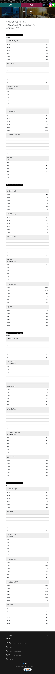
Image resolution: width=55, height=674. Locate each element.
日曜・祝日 (16, 184)
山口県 (19, 655)
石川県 (11, 647)
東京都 (15, 643)
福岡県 (7, 659)
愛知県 (11, 651)
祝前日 (21, 184)
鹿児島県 (11, 659)
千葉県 (11, 643)
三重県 (19, 651)
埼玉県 (19, 643)
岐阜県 (15, 651)
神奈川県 (24, 643)
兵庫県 (11, 655)
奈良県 (7, 655)
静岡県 (7, 651)
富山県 (7, 647)
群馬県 (7, 643)
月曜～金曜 (8, 184)
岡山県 (15, 655)
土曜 (12, 184)
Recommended (39, 666)
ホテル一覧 (46, 635)
